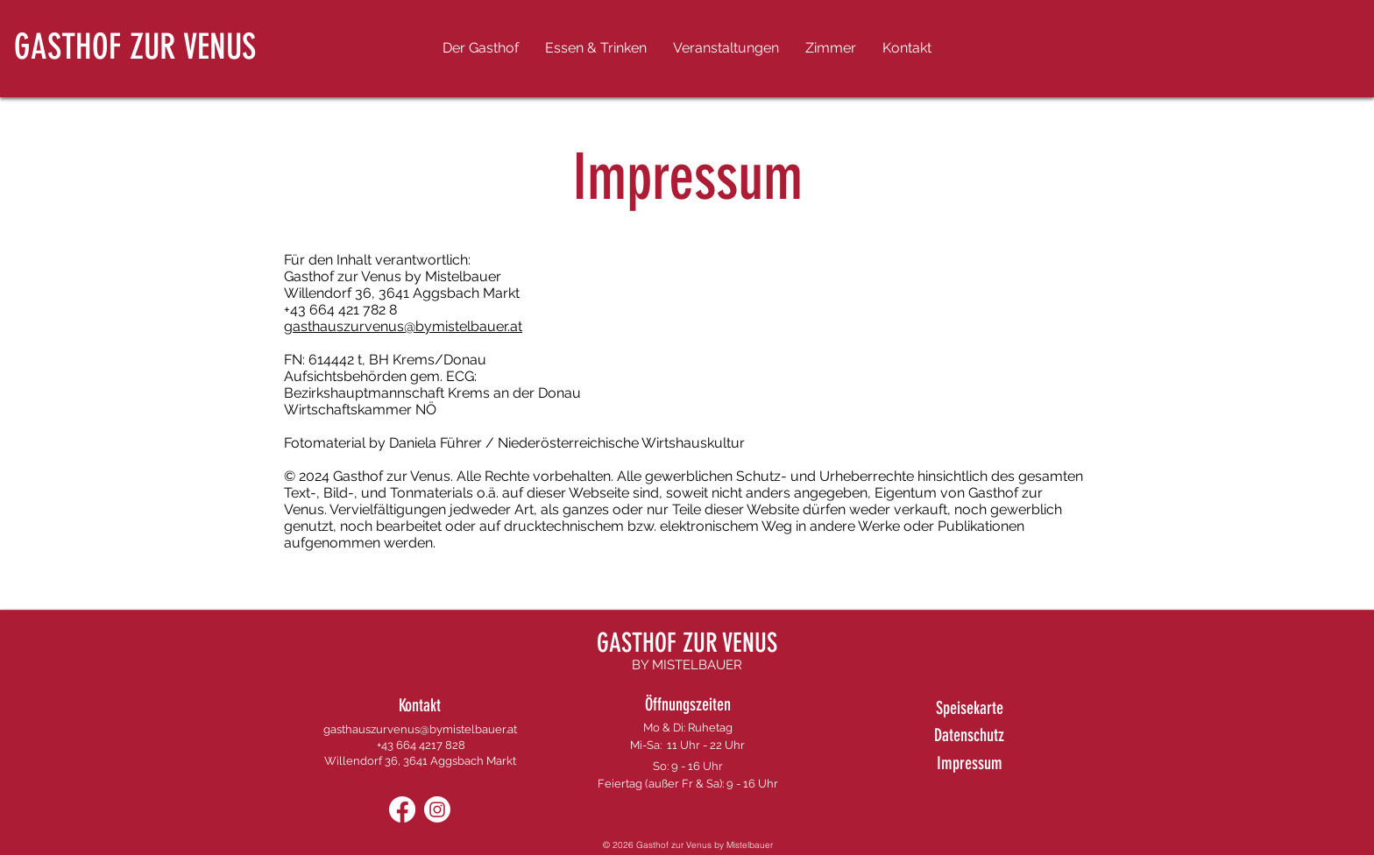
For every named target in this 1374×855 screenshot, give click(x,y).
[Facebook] (402, 809)
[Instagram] (437, 809)
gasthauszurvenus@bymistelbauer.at (403, 326)
